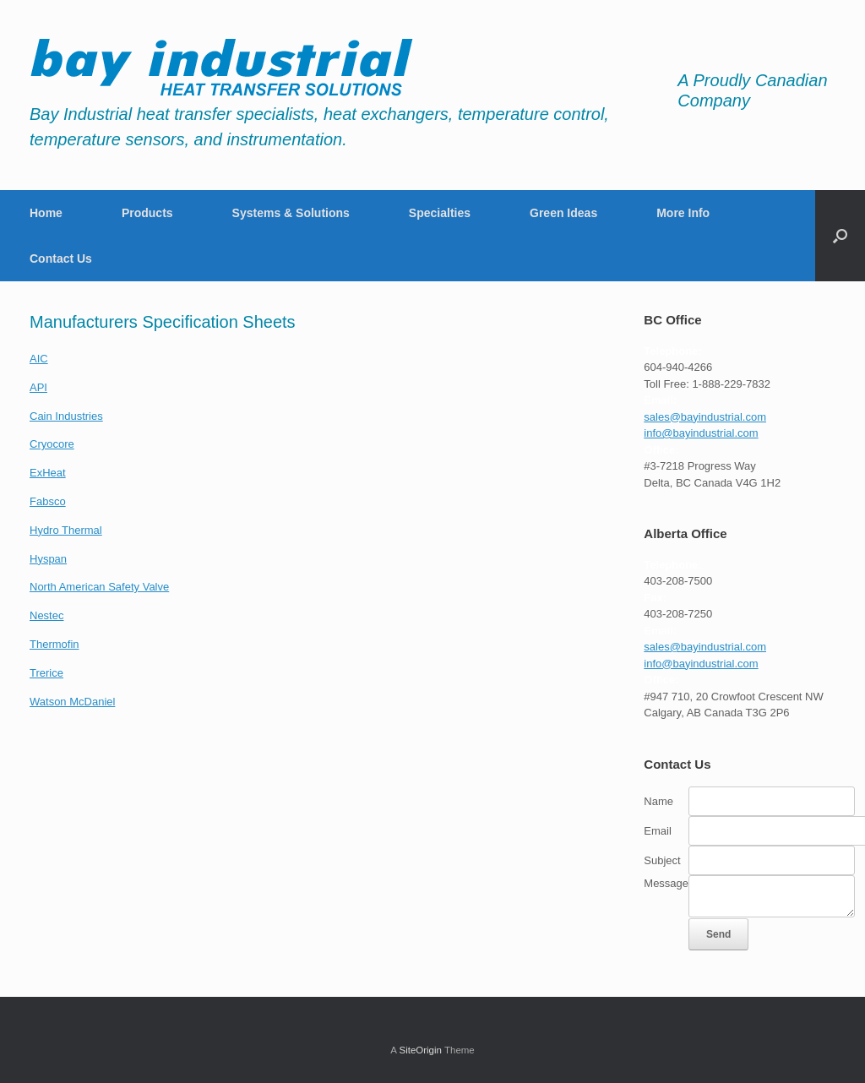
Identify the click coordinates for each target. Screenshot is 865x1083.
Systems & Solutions (291, 213)
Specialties (440, 213)
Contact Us (61, 258)
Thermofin (54, 644)
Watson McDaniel (72, 701)
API (38, 387)
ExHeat (48, 472)
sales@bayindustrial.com (705, 417)
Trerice (46, 673)
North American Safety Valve (99, 586)
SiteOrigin (420, 1050)
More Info (683, 213)
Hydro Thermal (66, 530)
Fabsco (48, 501)
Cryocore (52, 444)
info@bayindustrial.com (701, 433)
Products (147, 213)
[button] (840, 235)
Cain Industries (66, 416)
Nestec (46, 615)
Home (46, 213)
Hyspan (48, 558)
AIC (39, 358)
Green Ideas (563, 213)
